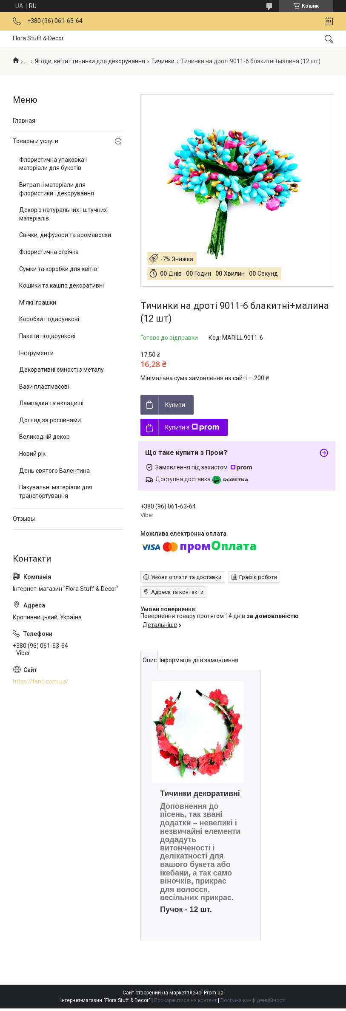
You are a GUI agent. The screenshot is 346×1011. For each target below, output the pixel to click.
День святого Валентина (54, 470)
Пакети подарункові (47, 336)
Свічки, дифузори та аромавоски (65, 235)
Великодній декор (44, 436)
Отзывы (24, 518)
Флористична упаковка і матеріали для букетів (53, 164)
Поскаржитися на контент (185, 1000)
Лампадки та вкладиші (51, 403)
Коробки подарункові (49, 319)
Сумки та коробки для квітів (58, 268)
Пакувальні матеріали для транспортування (55, 491)
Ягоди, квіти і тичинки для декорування (90, 61)
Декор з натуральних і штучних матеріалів (63, 214)
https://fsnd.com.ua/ (41, 681)
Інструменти (36, 353)
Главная (24, 120)
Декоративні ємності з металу (61, 369)
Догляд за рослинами (50, 420)
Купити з (192, 427)
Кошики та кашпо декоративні (61, 285)
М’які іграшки (37, 302)
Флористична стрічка (49, 252)
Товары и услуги (35, 141)
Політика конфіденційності (253, 1000)
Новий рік (32, 453)
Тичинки (162, 61)
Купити (175, 404)
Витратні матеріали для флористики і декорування (56, 189)
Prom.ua (213, 993)
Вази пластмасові (44, 386)
